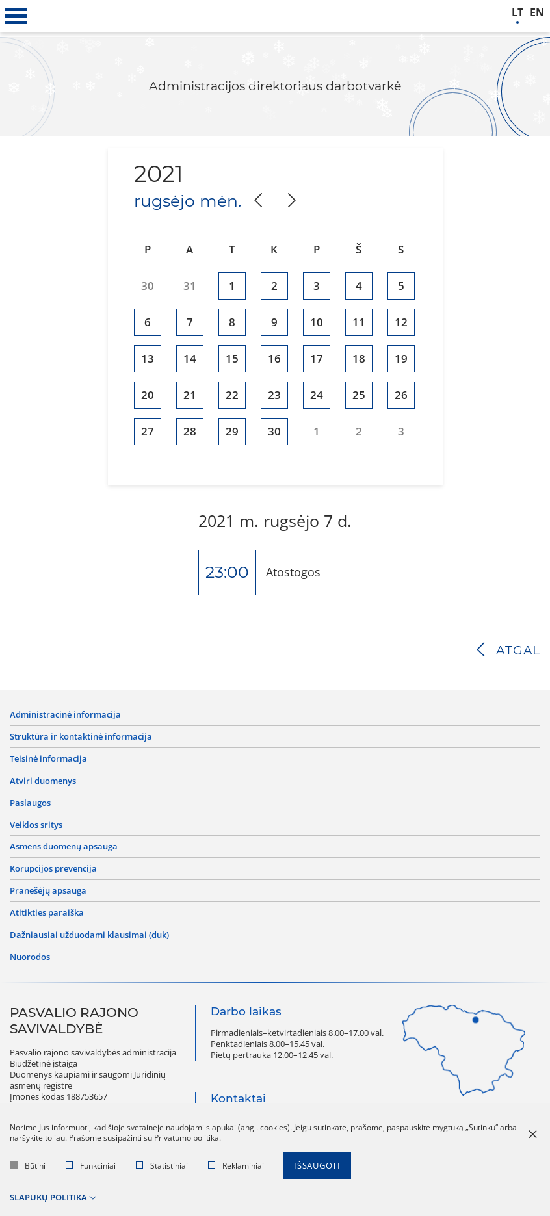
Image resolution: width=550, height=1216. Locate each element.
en (537, 12)
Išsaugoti (317, 1165)
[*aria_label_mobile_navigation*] (16, 16)
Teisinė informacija (48, 758)
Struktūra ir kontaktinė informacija (81, 736)
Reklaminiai (236, 1166)
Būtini (28, 1166)
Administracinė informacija (65, 714)
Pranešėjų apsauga (48, 890)
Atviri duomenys (43, 780)
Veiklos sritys (36, 825)
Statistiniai (162, 1166)
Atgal (518, 650)
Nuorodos (30, 957)
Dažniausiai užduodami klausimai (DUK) (89, 934)
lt (517, 12)
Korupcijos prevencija (53, 868)
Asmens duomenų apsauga (64, 846)
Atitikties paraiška (47, 912)
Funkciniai (91, 1166)
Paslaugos (30, 803)
